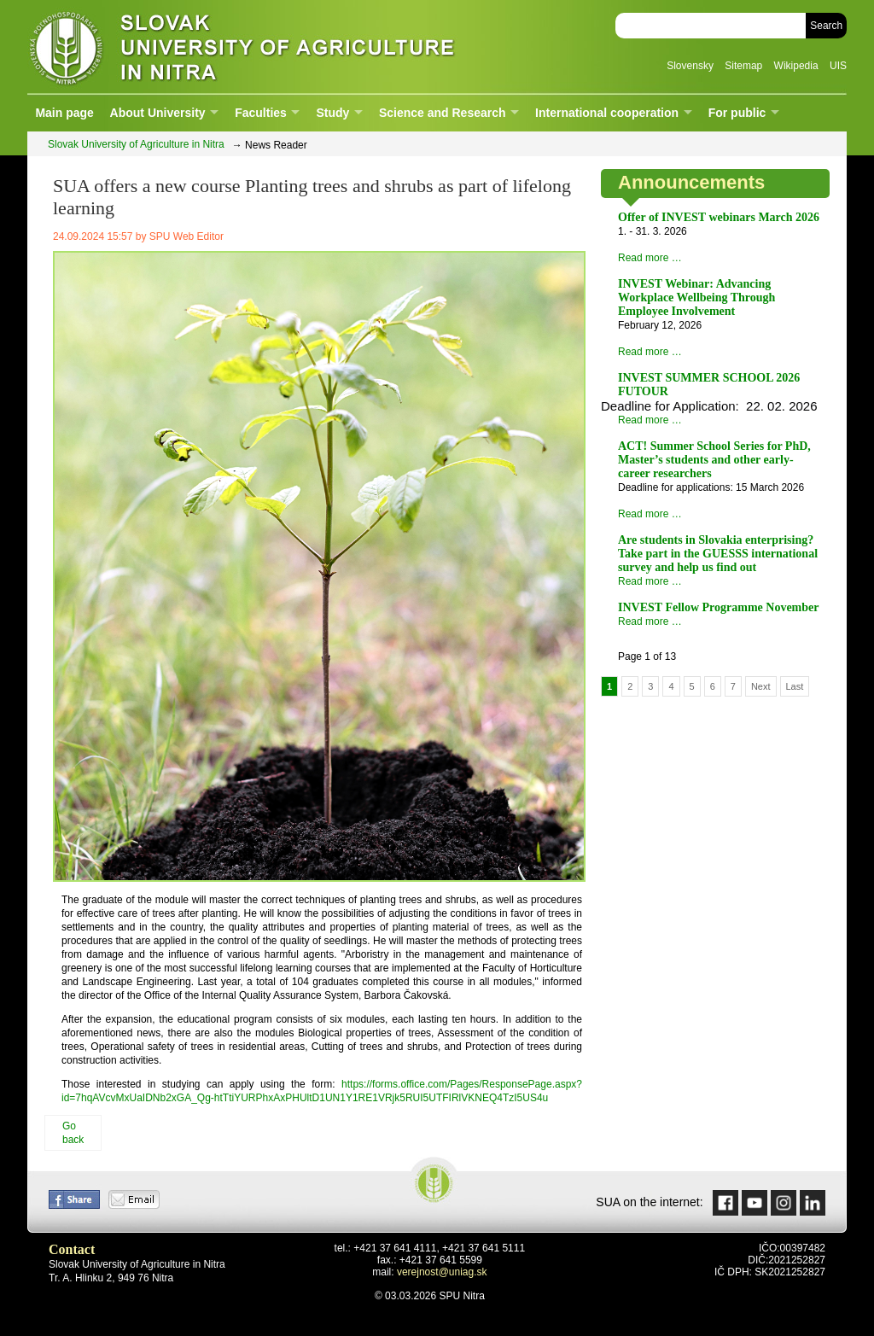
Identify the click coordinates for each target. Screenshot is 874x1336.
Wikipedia (796, 66)
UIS (838, 66)
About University (158, 113)
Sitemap (743, 66)
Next (761, 686)
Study (332, 113)
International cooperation (607, 113)
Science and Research (442, 113)
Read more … (650, 258)
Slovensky (690, 66)
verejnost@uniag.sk (442, 1272)
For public (737, 113)
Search (826, 26)
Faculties (261, 113)
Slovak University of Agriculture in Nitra (236, 46)
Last (795, 686)
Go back (73, 1133)
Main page (64, 113)
